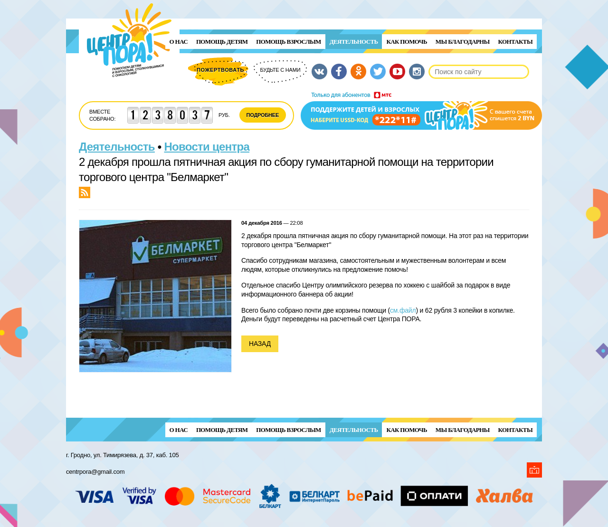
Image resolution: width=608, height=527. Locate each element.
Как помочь (406, 41)
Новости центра (207, 146)
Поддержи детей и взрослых (421, 111)
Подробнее (263, 115)
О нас (179, 41)
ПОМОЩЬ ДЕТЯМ (221, 41)
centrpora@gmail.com (95, 471)
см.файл (403, 310)
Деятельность (354, 41)
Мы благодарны (463, 41)
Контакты (515, 41)
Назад (260, 343)
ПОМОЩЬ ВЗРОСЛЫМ (288, 41)
